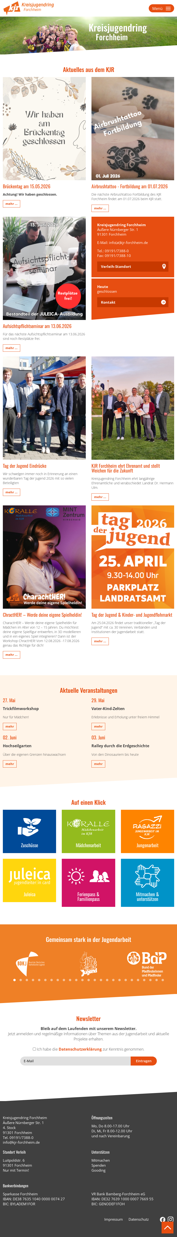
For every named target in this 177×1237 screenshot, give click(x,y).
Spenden (98, 1165)
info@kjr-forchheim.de (21, 1142)
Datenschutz (139, 1219)
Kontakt (108, 302)
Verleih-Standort (116, 266)
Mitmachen (100, 1160)
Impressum (113, 1219)
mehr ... (11, 204)
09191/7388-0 (21, 1137)
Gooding (98, 1170)
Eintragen (144, 1061)
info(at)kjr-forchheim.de (128, 242)
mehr (9, 726)
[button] (14, 980)
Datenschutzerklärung (80, 1049)
